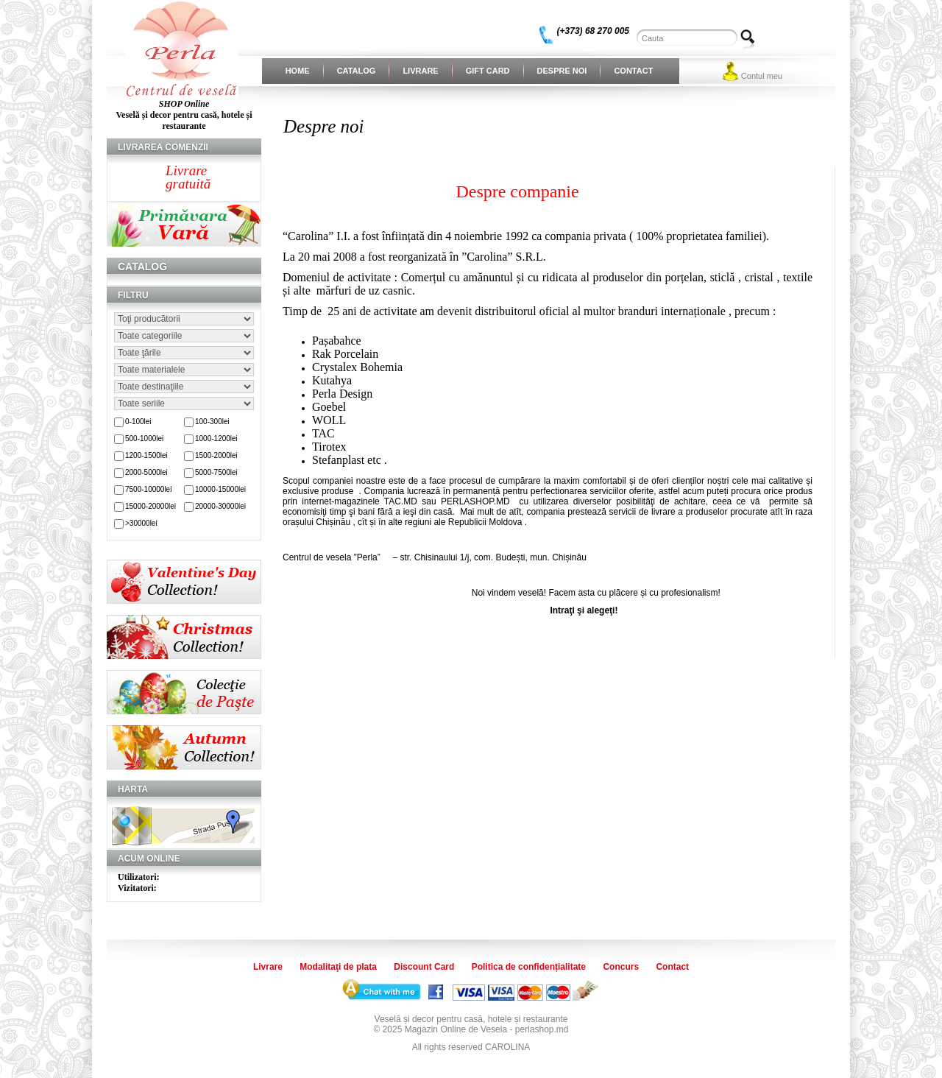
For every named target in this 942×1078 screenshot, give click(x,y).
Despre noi (562, 70)
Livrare (420, 70)
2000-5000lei (146, 472)
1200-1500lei (146, 455)
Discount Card (424, 966)
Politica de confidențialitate (529, 966)
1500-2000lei (216, 455)
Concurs (621, 966)
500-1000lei (144, 438)
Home (298, 70)
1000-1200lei (216, 438)
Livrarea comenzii (163, 147)
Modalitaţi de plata (338, 966)
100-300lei (212, 422)
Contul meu (761, 75)
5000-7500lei (216, 472)
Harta (133, 789)
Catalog (356, 70)
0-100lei (138, 422)
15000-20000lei (150, 506)
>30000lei (141, 523)
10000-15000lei (220, 489)
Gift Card (488, 70)
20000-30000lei (220, 506)
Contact (633, 70)
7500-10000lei (148, 489)
